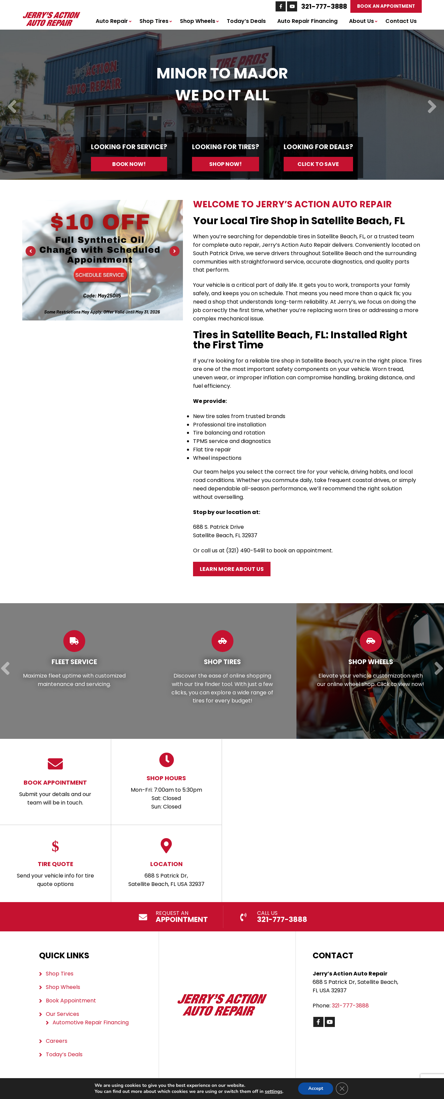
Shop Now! (225, 164)
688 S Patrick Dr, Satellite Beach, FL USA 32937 (166, 863)
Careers (56, 1041)
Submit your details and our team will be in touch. (55, 781)
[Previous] (12, 107)
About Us (361, 21)
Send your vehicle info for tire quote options (55, 863)
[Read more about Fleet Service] (74, 671)
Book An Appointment (386, 6)
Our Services (62, 1014)
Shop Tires (153, 21)
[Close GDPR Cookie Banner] (342, 1089)
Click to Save (318, 164)
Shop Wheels (197, 21)
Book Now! (129, 164)
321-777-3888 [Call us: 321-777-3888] (324, 6)
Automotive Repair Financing (91, 1022)
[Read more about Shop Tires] (222, 671)
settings (273, 1092)
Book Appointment (71, 1000)
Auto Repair (112, 21)
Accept (315, 1088)
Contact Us (401, 21)
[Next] (432, 107)
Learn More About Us (232, 569)
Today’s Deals (246, 21)
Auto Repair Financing (307, 21)
